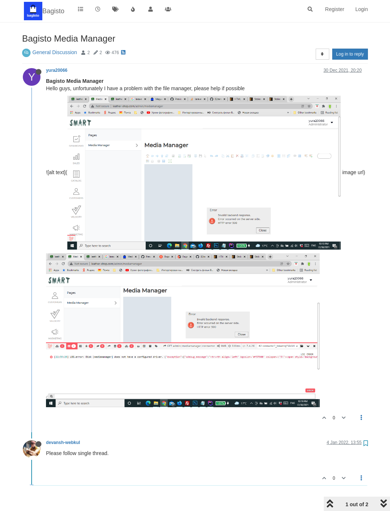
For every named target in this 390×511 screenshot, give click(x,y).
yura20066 (56, 70)
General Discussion (54, 52)
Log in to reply (350, 54)
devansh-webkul (63, 442)
